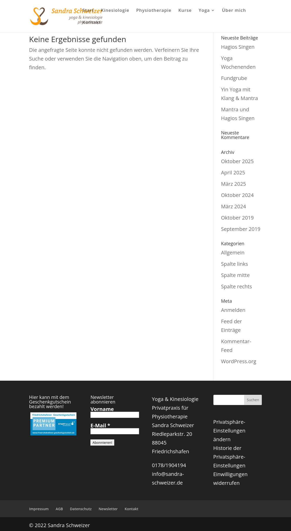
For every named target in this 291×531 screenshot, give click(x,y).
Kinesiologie (115, 10)
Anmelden (233, 310)
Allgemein (233, 252)
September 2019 (241, 228)
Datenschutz (81, 508)
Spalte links (234, 263)
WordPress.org (238, 361)
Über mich (234, 10)
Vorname (102, 409)
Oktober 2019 (237, 217)
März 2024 (233, 206)
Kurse (185, 10)
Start (88, 10)
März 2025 (233, 183)
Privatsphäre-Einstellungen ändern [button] (229, 430)
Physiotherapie (153, 10)
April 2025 (233, 172)
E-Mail (100, 425)
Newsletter (108, 508)
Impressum (39, 508)
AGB (59, 508)
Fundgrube (234, 78)
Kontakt (91, 23)
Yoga (204, 10)
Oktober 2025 (237, 161)
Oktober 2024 (237, 195)
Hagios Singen (238, 46)
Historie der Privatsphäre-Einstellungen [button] (229, 457)
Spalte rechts (236, 286)
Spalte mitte (235, 275)
